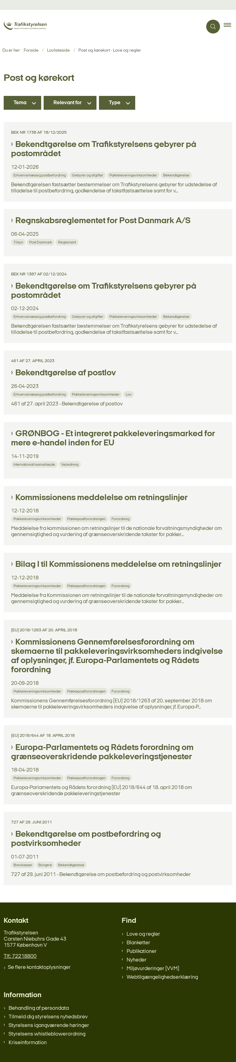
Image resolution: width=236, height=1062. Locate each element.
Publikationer (142, 951)
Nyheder (137, 960)
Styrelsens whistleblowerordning (47, 1034)
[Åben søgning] (213, 27)
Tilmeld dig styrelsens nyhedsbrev (48, 1017)
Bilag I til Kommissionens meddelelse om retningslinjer (118, 564)
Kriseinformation (28, 1042)
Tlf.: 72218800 (20, 956)
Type (114, 102)
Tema (20, 102)
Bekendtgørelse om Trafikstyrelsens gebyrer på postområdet (103, 149)
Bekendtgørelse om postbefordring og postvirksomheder (86, 839)
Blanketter (138, 943)
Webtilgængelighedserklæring (162, 977)
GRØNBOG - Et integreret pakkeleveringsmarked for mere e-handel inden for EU (113, 439)
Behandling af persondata (39, 1008)
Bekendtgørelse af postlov (65, 373)
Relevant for (67, 102)
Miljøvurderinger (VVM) (153, 968)
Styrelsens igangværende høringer (49, 1025)
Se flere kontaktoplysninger (39, 967)
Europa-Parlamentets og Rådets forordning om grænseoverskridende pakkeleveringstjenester (102, 752)
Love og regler (143, 934)
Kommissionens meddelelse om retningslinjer (101, 498)
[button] (230, 26)
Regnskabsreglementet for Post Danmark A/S (103, 221)
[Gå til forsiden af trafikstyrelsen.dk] (33, 26)
